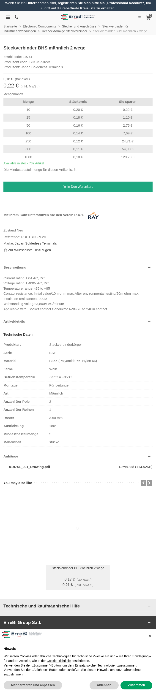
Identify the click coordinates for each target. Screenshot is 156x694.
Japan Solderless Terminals (36, 243)
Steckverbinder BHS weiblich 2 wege (78, 568)
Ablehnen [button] (104, 685)
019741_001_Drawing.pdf (29, 467)
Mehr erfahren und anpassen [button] (33, 685)
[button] (150, 636)
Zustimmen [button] (136, 685)
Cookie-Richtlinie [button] (59, 661)
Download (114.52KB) (136, 467)
